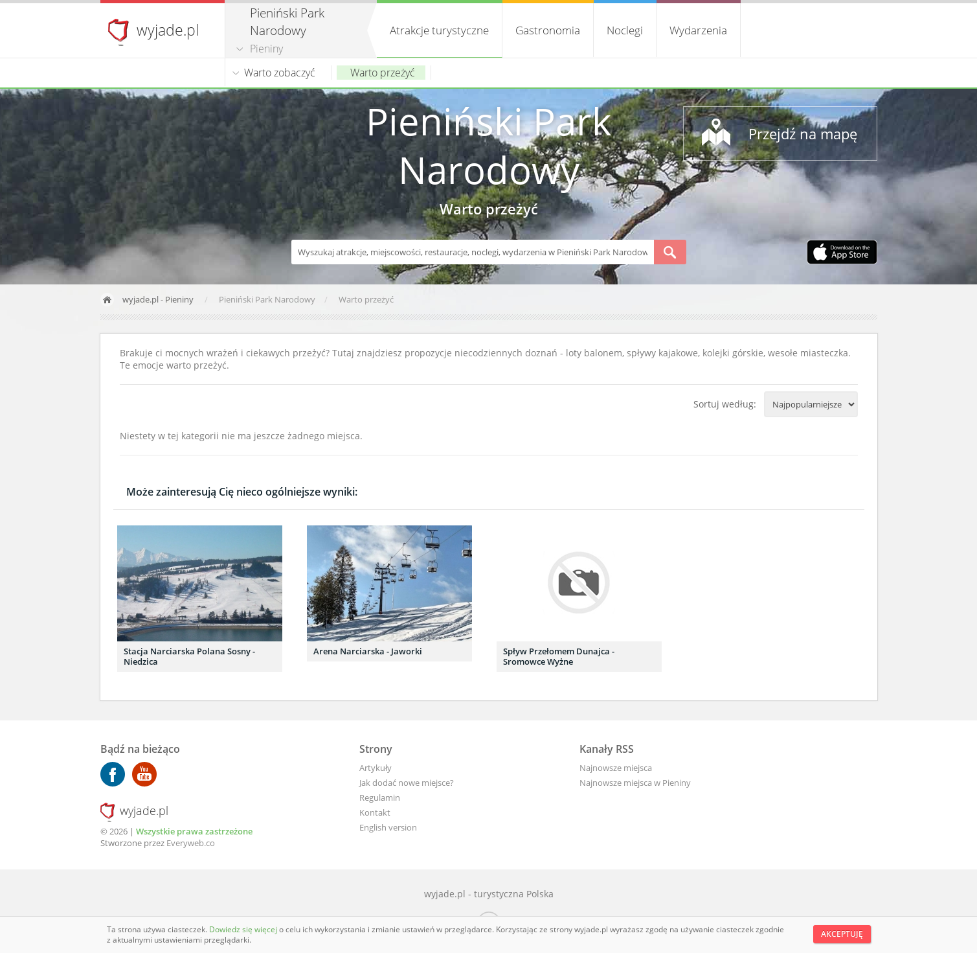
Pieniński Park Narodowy (488, 145)
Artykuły (375, 768)
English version (388, 827)
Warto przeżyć (382, 72)
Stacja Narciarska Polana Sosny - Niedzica (189, 656)
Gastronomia (547, 30)
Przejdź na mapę (802, 133)
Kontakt (374, 812)
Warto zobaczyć (279, 72)
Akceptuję (842, 933)
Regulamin (379, 797)
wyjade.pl (168, 29)
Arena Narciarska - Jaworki (367, 651)
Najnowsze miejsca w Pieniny (635, 782)
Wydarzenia (698, 30)
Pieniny (266, 48)
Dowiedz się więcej (244, 929)
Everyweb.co (190, 843)
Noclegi (625, 30)
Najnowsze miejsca (615, 768)
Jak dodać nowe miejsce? (406, 782)
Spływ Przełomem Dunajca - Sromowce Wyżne (558, 656)
